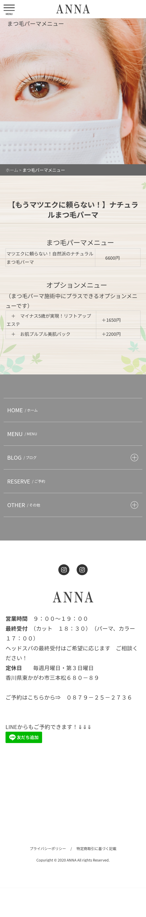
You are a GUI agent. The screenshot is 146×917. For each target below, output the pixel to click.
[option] (73, 91)
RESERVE (27, 481)
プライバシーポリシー (48, 848)
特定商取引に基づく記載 (96, 848)
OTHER (24, 505)
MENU (23, 434)
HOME (23, 410)
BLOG (22, 457)
